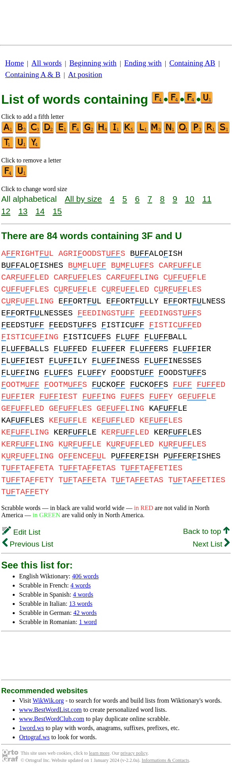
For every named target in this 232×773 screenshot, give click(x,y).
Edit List (21, 532)
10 (189, 198)
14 (39, 211)
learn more (99, 753)
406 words (85, 576)
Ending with (143, 63)
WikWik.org (48, 700)
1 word (88, 621)
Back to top (206, 531)
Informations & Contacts (165, 760)
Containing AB (192, 63)
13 (22, 211)
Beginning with (93, 63)
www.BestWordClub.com (51, 718)
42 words (85, 612)
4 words (80, 585)
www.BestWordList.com (50, 709)
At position (85, 74)
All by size (83, 198)
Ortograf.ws (34, 737)
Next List (211, 544)
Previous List (27, 544)
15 (57, 211)
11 (206, 198)
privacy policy (133, 753)
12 (5, 211)
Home (14, 63)
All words (46, 63)
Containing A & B (32, 74)
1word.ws (31, 728)
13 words (81, 603)
